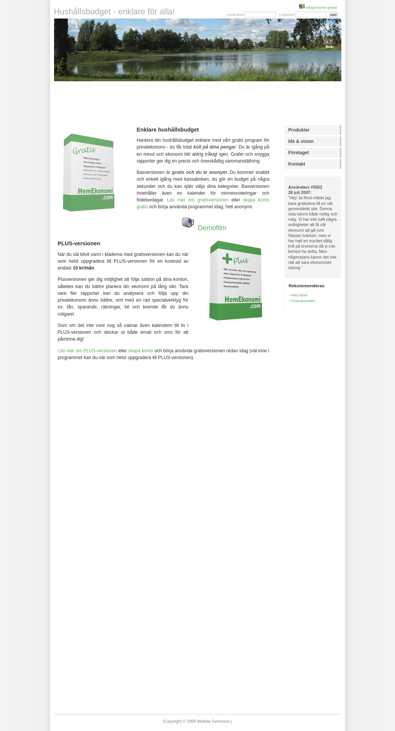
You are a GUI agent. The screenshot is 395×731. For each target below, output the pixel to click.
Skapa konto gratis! (318, 7)
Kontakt (296, 164)
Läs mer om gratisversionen (198, 200)
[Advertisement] (197, 103)
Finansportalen (303, 301)
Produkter (299, 130)
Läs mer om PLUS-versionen (87, 350)
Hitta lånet (299, 295)
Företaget (298, 152)
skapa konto (140, 350)
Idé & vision (301, 141)
